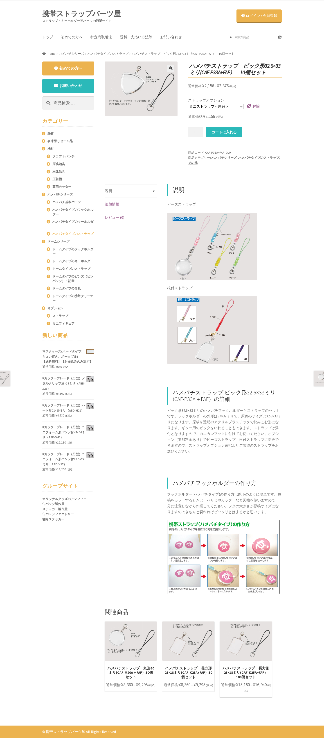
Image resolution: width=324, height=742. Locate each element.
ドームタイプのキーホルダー (72, 262)
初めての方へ (72, 37)
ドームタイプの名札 (66, 289)
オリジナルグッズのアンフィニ (64, 500)
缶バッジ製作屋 (53, 505)
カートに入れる (224, 132)
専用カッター (61, 188)
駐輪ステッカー (53, 520)
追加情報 (112, 204)
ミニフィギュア (63, 324)
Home (52, 54)
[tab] (131, 191)
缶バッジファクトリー (58, 515)
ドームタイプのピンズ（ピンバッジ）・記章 (72, 279)
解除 (256, 106)
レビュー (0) (114, 217)
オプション (55, 309)
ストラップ (60, 317)
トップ (47, 37)
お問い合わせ (171, 37)
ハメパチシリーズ (71, 54)
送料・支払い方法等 (136, 37)
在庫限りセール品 (60, 142)
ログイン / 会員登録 (259, 15)
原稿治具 (58, 165)
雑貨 (50, 134)
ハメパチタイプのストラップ (108, 54)
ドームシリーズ (58, 242)
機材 (50, 150)
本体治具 (58, 173)
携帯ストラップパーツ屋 (81, 13)
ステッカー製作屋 (55, 510)
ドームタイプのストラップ (71, 270)
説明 (108, 191)
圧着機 (57, 180)
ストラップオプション (206, 100)
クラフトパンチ (63, 157)
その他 (193, 163)
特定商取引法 (101, 37)
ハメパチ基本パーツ (66, 203)
